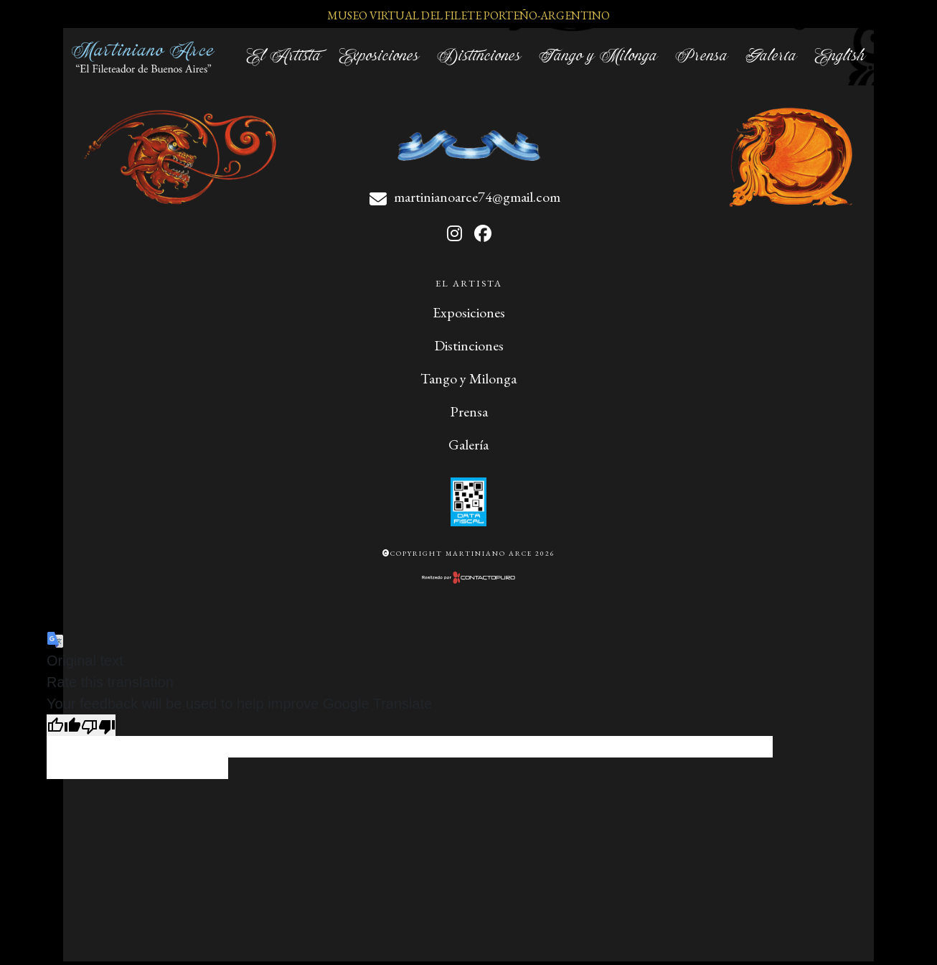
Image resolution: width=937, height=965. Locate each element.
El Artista (283, 56)
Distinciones (479, 56)
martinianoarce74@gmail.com (477, 196)
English (839, 56)
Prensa (701, 56)
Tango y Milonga (598, 56)
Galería (771, 56)
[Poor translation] (98, 725)
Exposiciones (379, 56)
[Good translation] (64, 725)
